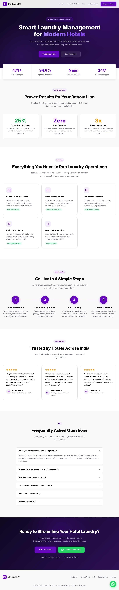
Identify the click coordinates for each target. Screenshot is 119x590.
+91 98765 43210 (70, 557)
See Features (70, 54)
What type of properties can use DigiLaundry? (59, 451)
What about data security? (59, 494)
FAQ (82, 4)
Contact (113, 577)
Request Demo (108, 4)
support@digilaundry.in (50, 557)
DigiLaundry (12, 4)
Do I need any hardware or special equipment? (59, 469)
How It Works (73, 4)
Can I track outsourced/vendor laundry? (59, 485)
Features (61, 4)
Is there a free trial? (59, 502)
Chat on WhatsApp (71, 550)
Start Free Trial (48, 54)
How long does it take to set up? (59, 477)
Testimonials (92, 4)
